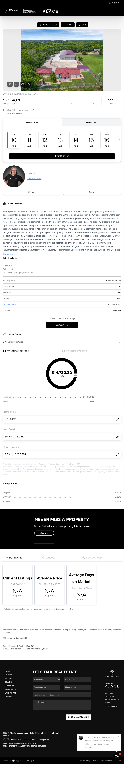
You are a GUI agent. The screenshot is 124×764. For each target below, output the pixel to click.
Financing (9, 686)
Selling (8, 682)
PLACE (6, 736)
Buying (8, 678)
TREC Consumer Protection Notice (19, 744)
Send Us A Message (78, 717)
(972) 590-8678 (111, 706)
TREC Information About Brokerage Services (24, 746)
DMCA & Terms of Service (102, 761)
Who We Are (10, 693)
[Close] (118, 737)
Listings (8, 675)
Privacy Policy (85, 761)
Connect (9, 697)
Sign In (114, 2)
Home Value (10, 689)
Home (7, 671)
